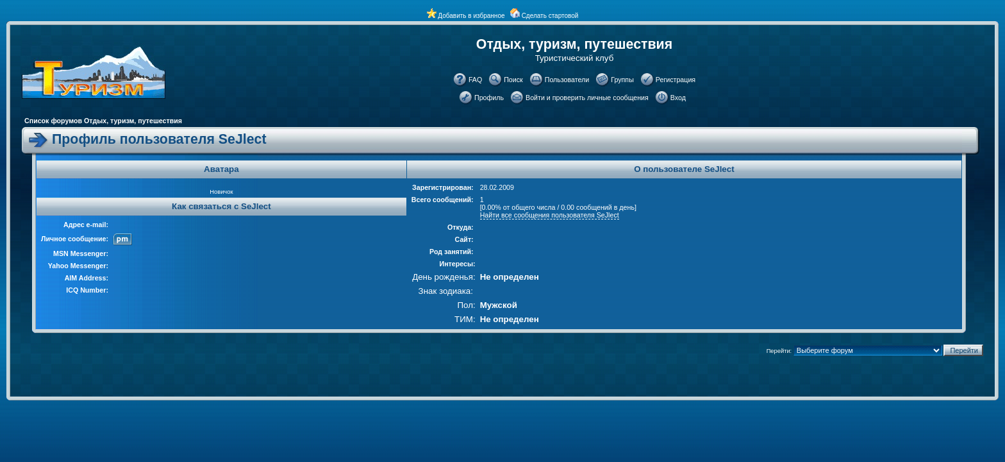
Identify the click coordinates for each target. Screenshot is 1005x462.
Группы (622, 79)
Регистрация (675, 79)
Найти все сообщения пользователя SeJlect (549, 215)
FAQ (475, 79)
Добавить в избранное (471, 15)
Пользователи (567, 79)
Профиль (489, 97)
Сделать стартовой (550, 15)
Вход (678, 97)
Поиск (513, 79)
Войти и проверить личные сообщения (587, 97)
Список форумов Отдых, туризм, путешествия (103, 120)
